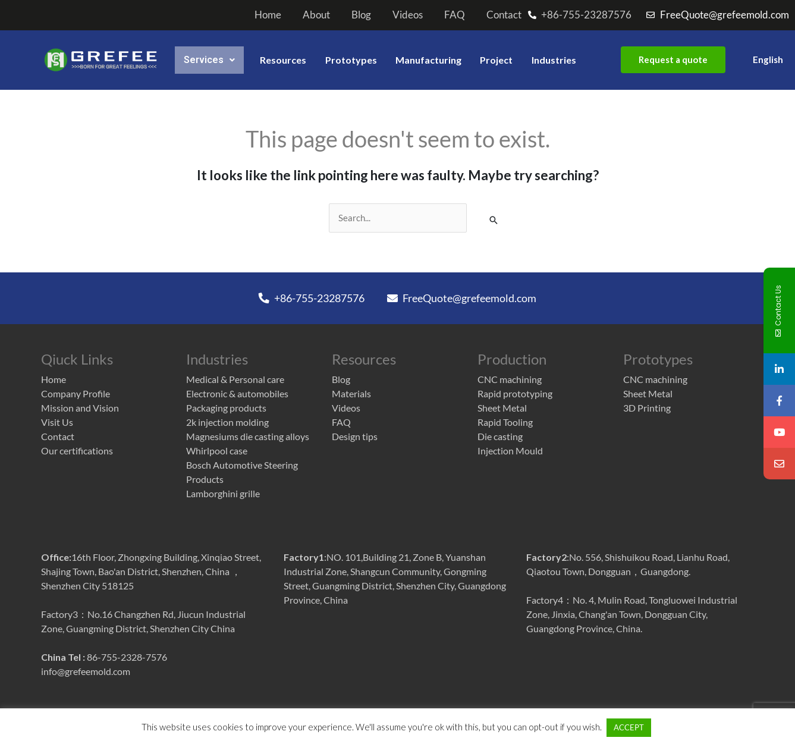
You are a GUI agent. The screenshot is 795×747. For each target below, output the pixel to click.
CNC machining (509, 379)
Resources (284, 60)
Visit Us (57, 422)
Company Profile (75, 393)
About (316, 15)
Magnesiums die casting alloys (247, 436)
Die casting (500, 436)
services (209, 60)
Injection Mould (510, 450)
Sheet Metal (502, 407)
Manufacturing (428, 60)
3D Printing (647, 407)
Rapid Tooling (505, 422)
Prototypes (353, 60)
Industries (553, 60)
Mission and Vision (80, 407)
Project (496, 60)
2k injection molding (227, 422)
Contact (503, 15)
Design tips (355, 436)
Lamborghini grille (223, 493)
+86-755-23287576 (311, 298)
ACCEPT (614, 727)
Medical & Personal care (235, 379)
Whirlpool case (216, 450)
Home (267, 15)
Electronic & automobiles (237, 393)
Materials (351, 393)
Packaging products (226, 407)
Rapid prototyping (514, 393)
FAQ (454, 15)
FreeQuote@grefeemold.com (461, 298)
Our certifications (77, 450)
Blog (361, 15)
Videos (407, 15)
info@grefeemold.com (85, 672)
